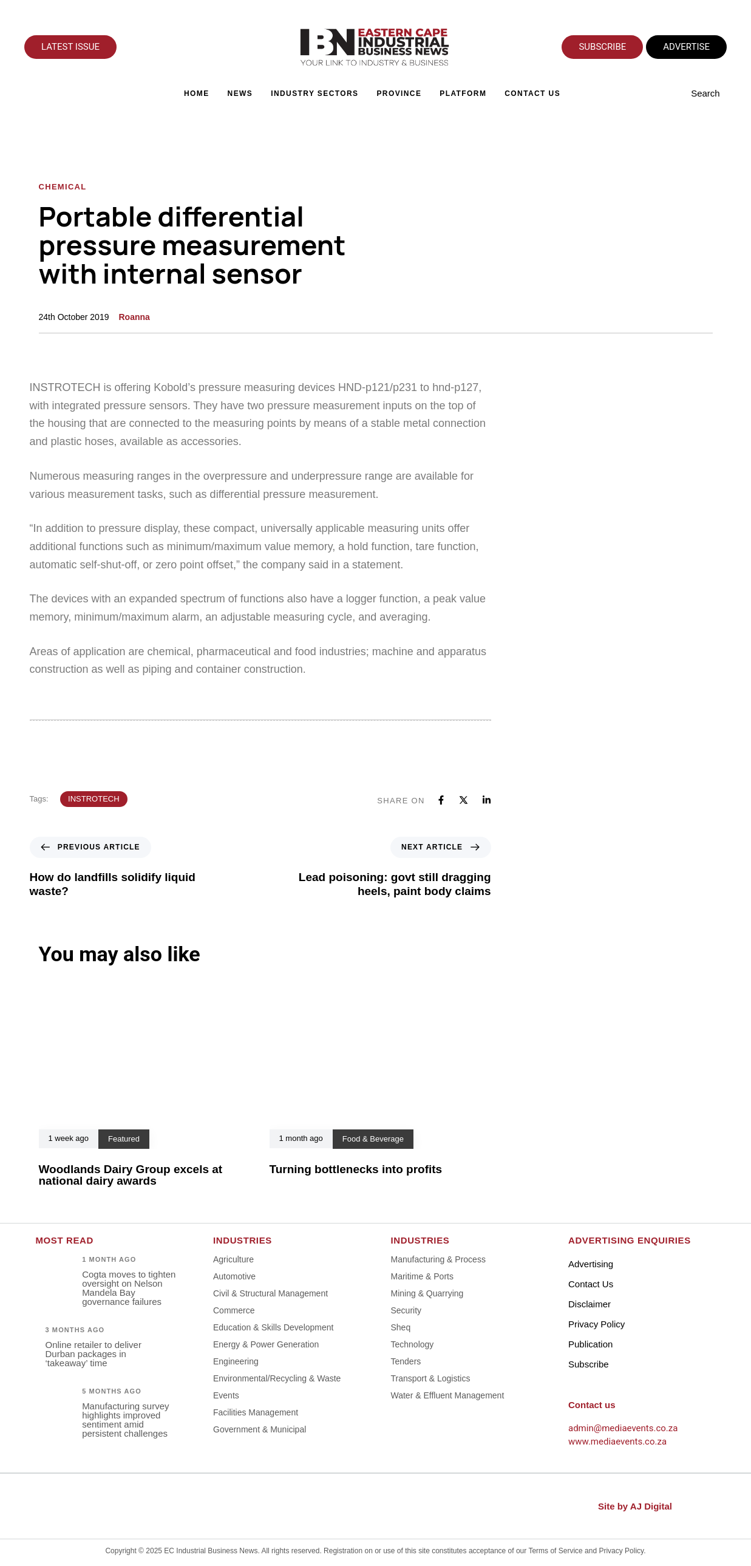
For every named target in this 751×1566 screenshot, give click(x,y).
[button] (709, 93)
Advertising (590, 1264)
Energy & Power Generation (266, 1344)
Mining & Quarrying (427, 1293)
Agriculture (233, 1259)
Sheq (401, 1327)
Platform (463, 93)
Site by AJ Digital (635, 1506)
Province (399, 93)
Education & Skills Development (273, 1327)
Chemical (63, 186)
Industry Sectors (315, 93)
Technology (412, 1344)
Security (406, 1310)
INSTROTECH (94, 798)
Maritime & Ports (422, 1276)
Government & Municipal (259, 1429)
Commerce (233, 1310)
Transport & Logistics (431, 1378)
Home (196, 93)
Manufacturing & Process (438, 1259)
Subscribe (588, 1364)
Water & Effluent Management (448, 1395)
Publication (590, 1344)
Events (226, 1395)
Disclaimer (589, 1304)
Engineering (236, 1361)
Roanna (133, 317)
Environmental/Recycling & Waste (277, 1378)
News (240, 93)
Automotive (234, 1276)
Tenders (406, 1361)
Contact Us (533, 93)
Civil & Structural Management (270, 1293)
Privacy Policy (596, 1324)
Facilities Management (255, 1412)
